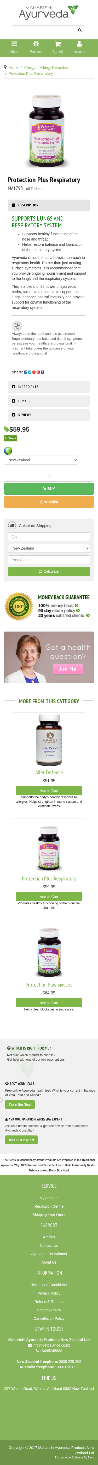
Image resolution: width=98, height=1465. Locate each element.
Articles (49, 1237)
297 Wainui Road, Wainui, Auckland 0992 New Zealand (49, 1388)
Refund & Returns (49, 1302)
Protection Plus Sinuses (49, 984)
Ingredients (28, 386)
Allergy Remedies (54, 67)
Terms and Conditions (49, 1285)
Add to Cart (49, 791)
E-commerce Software (69, 1457)
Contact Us (49, 1245)
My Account (48, 1198)
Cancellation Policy (48, 1318)
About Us (49, 1262)
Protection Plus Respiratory (31, 73)
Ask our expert (21, 1140)
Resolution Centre (49, 1206)
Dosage (24, 401)
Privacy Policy (49, 1293)
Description (28, 205)
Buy (49, 489)
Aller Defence (49, 772)
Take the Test (20, 1104)
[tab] (49, 205)
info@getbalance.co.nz (51, 1345)
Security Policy (49, 1310)
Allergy (29, 67)
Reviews (24, 415)
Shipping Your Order (48, 1215)
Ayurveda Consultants (49, 1254)
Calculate (49, 571)
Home (13, 67)
